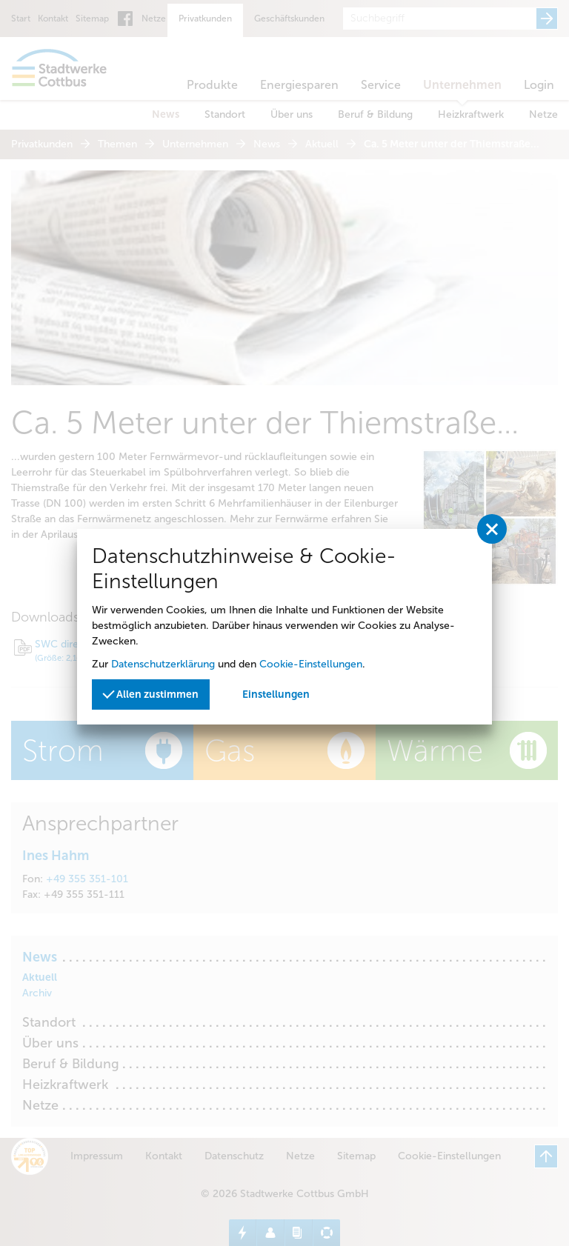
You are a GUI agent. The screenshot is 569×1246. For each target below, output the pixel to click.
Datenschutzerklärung (163, 664)
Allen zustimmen (150, 693)
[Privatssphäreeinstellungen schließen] (492, 529)
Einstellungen (276, 694)
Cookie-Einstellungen (310, 664)
